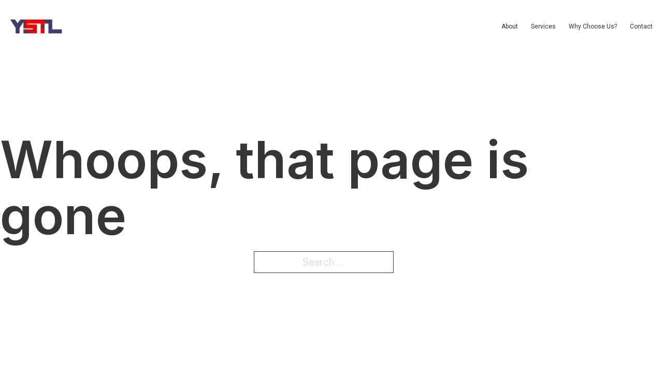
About (509, 26)
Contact (641, 26)
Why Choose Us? (593, 26)
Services (543, 26)
